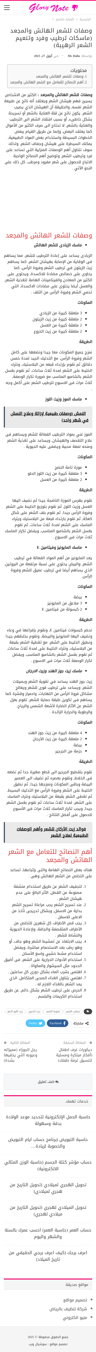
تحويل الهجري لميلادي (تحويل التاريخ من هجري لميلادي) (48, 1188)
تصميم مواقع (75, 1300)
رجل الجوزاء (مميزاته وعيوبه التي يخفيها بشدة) (20, 1055)
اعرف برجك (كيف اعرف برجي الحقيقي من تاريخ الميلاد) (48, 1256)
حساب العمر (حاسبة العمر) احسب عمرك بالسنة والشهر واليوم (48, 1233)
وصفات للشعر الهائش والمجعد (59, 77)
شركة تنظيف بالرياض (68, 1309)
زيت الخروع (34, 1011)
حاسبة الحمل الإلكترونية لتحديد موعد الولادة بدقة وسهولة (48, 1120)
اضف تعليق (48, 1082)
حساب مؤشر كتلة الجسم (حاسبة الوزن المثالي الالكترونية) (48, 1165)
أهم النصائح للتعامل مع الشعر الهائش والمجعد (46, 82)
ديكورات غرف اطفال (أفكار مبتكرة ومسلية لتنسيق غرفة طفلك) (74, 1055)
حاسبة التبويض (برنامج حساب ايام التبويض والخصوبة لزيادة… (48, 1142)
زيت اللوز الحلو (15, 1011)
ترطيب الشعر (73, 1011)
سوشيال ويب (38, 1344)
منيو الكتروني (75, 1317)
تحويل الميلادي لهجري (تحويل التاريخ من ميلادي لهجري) (48, 1210)
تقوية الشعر (53, 1011)
